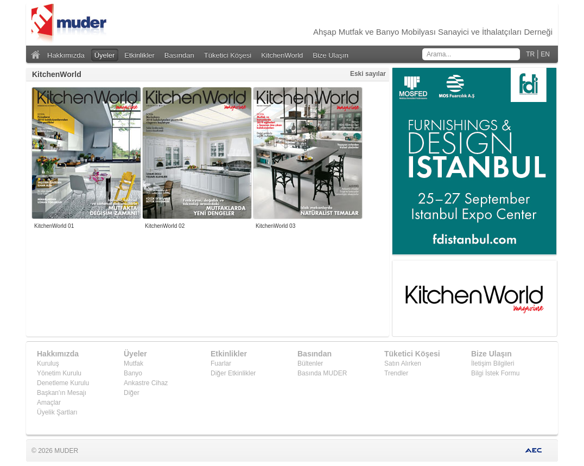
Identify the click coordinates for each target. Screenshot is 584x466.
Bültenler (310, 363)
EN (545, 54)
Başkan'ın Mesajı (61, 393)
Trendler (396, 373)
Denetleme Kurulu (63, 383)
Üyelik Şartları (57, 412)
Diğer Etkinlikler (233, 373)
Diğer (131, 393)
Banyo (133, 373)
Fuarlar (221, 363)
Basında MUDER (322, 373)
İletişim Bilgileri (492, 363)
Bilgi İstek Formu (495, 373)
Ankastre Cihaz (146, 383)
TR (530, 54)
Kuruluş (48, 363)
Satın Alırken (402, 363)
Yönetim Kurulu (59, 373)
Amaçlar (49, 402)
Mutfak (133, 363)
